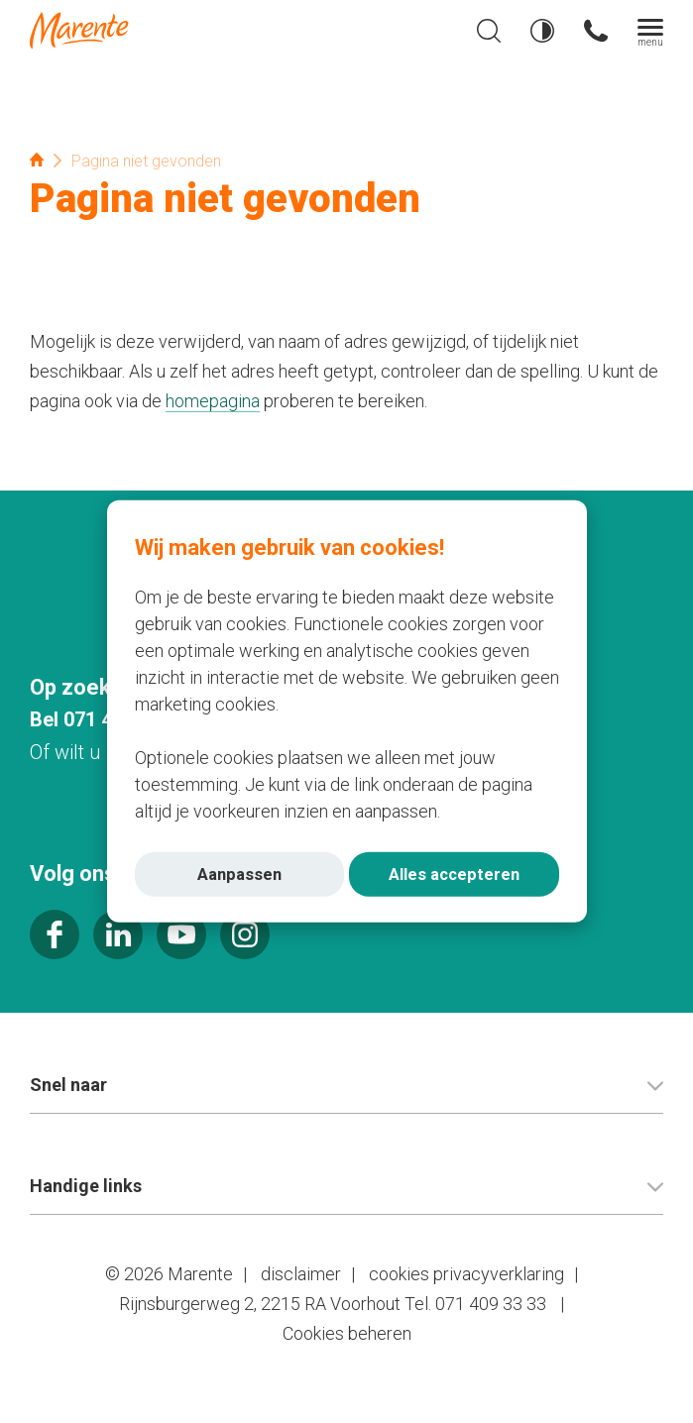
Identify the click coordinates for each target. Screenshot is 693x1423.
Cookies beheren (347, 1333)
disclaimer (301, 1273)
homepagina (213, 400)
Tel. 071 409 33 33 (475, 1303)
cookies (399, 1273)
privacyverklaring (498, 1273)
